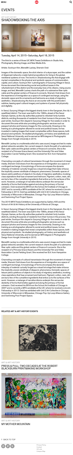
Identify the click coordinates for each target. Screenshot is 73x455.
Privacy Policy (41, 445)
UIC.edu (39, 449)
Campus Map (41, 451)
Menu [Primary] (3, 2)
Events (7, 10)
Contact (39, 447)
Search (71, 2)
